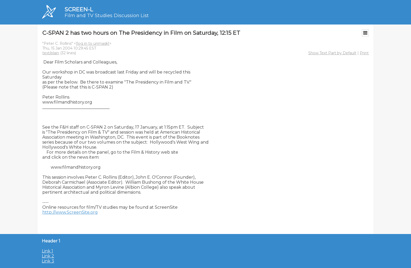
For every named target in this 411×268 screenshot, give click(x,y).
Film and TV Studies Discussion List (107, 15)
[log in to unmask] (92, 43)
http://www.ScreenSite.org (70, 212)
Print (364, 53)
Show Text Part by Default (332, 53)
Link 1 (47, 251)
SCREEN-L (79, 9)
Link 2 (48, 256)
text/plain (50, 53)
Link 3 (48, 261)
